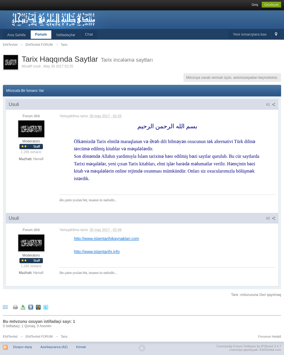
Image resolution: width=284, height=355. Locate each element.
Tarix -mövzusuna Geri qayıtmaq (256, 295)
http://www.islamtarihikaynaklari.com (106, 238)
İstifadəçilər (66, 35)
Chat (89, 34)
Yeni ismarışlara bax (250, 34)
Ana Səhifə (16, 35)
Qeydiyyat (271, 4)
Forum (41, 34)
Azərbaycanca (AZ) (54, 347)
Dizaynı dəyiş (22, 347)
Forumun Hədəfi (269, 336)
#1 (270, 105)
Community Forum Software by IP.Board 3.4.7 (248, 346)
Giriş (255, 4)
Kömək (81, 347)
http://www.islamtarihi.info (97, 251)
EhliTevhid (10, 336)
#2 (270, 218)
